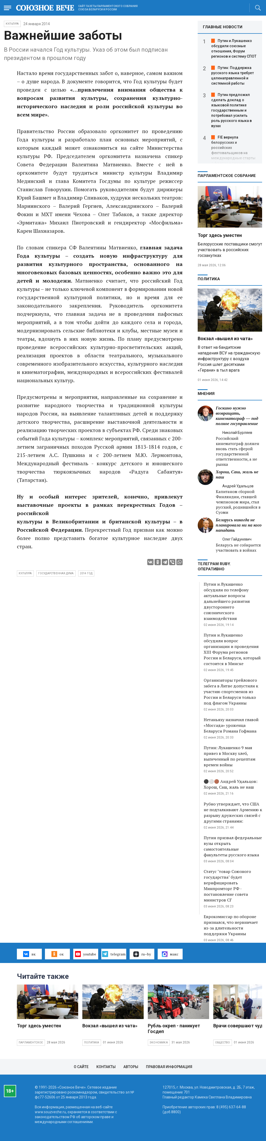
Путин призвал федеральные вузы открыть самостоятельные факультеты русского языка (233, 846)
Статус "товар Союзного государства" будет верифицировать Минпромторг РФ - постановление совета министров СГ (227, 886)
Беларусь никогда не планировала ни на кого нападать (239, 525)
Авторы (130, 1067)
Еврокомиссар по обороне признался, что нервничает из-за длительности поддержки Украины (231, 925)
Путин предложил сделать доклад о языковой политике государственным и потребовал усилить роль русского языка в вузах (231, 110)
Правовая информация (169, 1067)
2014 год (86, 573)
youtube (85, 954)
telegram (113, 954)
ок (57, 954)
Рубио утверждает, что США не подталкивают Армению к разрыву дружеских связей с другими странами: (233, 812)
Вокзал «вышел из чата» (225, 338)
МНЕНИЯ (206, 393)
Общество (222, 1042)
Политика (209, 279)
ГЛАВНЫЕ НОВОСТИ (222, 27)
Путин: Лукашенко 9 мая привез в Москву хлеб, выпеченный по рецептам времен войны (229, 756)
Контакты (106, 1067)
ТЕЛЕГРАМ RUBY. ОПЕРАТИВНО (214, 566)
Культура (12, 23)
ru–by (142, 954)
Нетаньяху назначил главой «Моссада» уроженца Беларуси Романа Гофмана (231, 725)
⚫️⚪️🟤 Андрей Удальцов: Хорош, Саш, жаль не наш (230, 784)
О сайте (81, 1067)
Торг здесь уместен (220, 235)
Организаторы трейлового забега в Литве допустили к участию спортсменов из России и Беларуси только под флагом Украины (231, 691)
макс (170, 954)
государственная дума (56, 573)
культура (25, 573)
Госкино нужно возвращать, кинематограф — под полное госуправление (237, 416)
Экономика (159, 1042)
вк (29, 954)
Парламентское (31, 1042)
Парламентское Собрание (227, 175)
